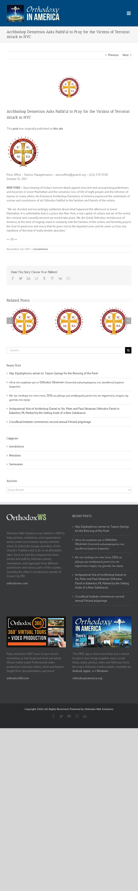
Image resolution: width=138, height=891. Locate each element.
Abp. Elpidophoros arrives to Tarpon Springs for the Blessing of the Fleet (53, 373)
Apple (86, 671)
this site (58, 128)
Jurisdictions (41, 249)
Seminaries (16, 464)
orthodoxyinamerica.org (87, 678)
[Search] (128, 350)
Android (77, 671)
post (15, 128)
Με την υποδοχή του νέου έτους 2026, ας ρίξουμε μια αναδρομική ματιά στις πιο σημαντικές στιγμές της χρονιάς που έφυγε (99, 561)
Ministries (15, 455)
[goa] (69, 87)
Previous (113, 55)
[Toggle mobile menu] (129, 13)
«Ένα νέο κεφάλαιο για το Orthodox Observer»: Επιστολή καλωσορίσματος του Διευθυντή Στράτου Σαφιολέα (99, 544)
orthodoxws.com (17, 583)
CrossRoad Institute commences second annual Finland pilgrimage (50, 422)
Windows (102, 671)
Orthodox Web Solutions (98, 709)
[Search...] (66, 350)
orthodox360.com (18, 678)
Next (126, 55)
